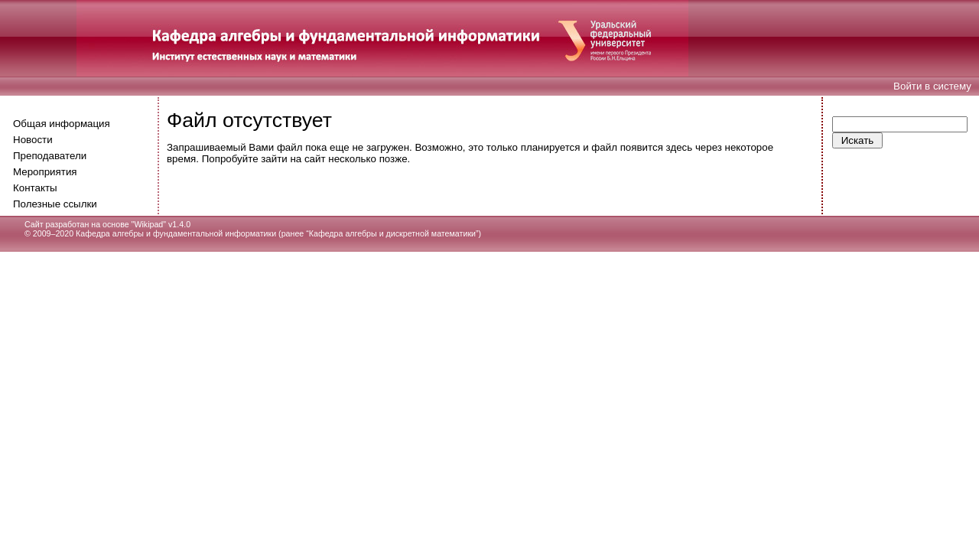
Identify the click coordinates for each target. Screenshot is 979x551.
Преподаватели (49, 155)
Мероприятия (45, 172)
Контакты (35, 188)
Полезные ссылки (55, 204)
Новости (33, 139)
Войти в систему (932, 86)
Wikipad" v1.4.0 (162, 224)
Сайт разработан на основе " (79, 224)
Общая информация (61, 123)
